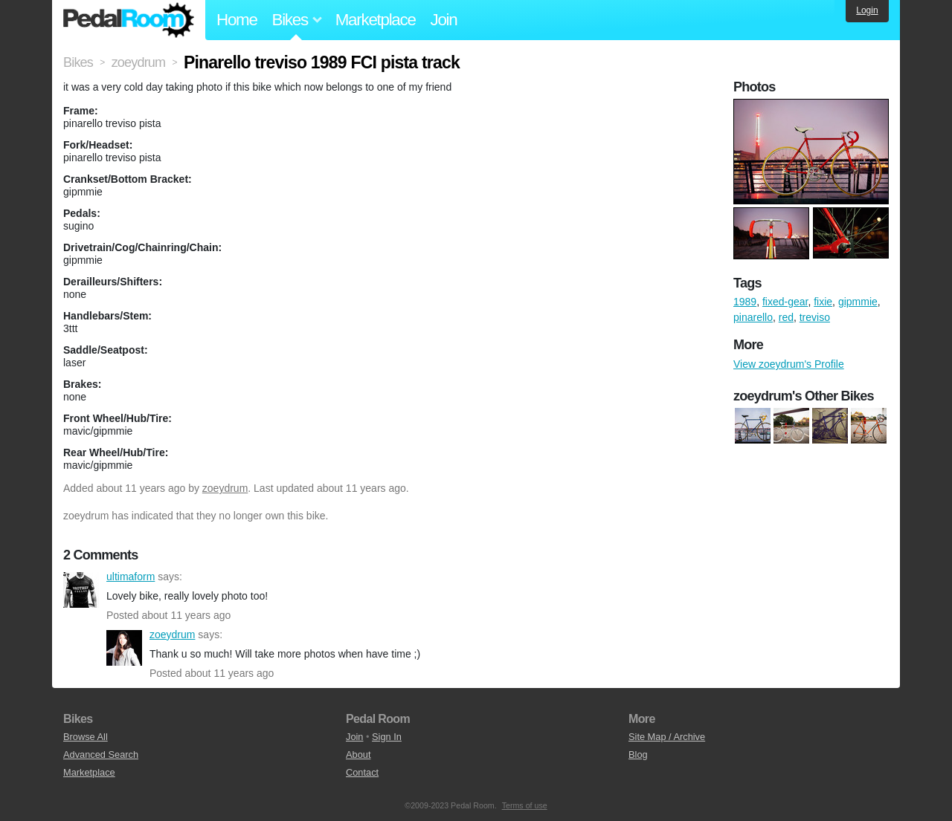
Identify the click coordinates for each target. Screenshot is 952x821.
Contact (362, 772)
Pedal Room (128, 20)
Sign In (387, 736)
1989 (744, 302)
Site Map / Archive (666, 736)
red (786, 317)
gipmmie (858, 302)
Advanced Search (100, 754)
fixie (823, 302)
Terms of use (524, 805)
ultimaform (81, 590)
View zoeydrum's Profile (788, 364)
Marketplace (375, 19)
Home (236, 19)
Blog (638, 754)
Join (444, 19)
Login (867, 10)
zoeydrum (225, 488)
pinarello (753, 317)
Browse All (85, 736)
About (358, 754)
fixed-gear (785, 302)
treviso (815, 317)
